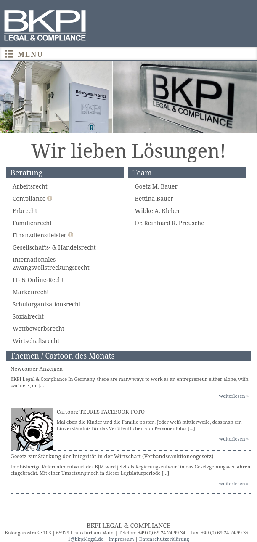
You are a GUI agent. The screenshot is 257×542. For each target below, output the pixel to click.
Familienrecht (32, 223)
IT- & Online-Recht (38, 280)
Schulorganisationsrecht (47, 304)
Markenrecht (31, 292)
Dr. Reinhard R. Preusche (169, 223)
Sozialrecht (28, 316)
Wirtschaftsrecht (36, 341)
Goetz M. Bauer (156, 186)
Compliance (32, 198)
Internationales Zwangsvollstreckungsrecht (51, 263)
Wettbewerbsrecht (38, 328)
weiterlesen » (234, 396)
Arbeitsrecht (30, 186)
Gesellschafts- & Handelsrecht (54, 247)
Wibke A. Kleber (157, 211)
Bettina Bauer (154, 198)
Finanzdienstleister (43, 235)
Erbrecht (25, 211)
